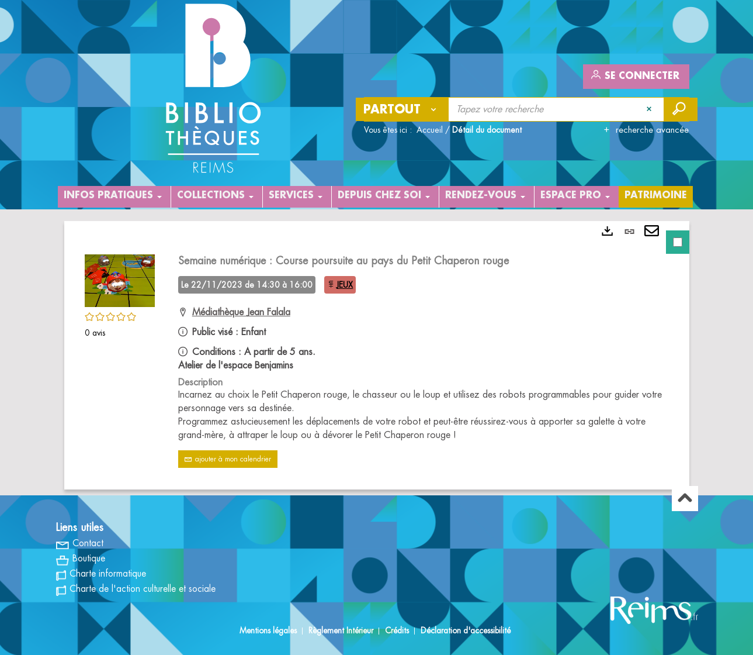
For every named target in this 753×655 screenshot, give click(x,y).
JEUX (344, 285)
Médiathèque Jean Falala (241, 312)
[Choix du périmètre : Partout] (402, 109)
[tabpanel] (376, 355)
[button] (120, 279)
